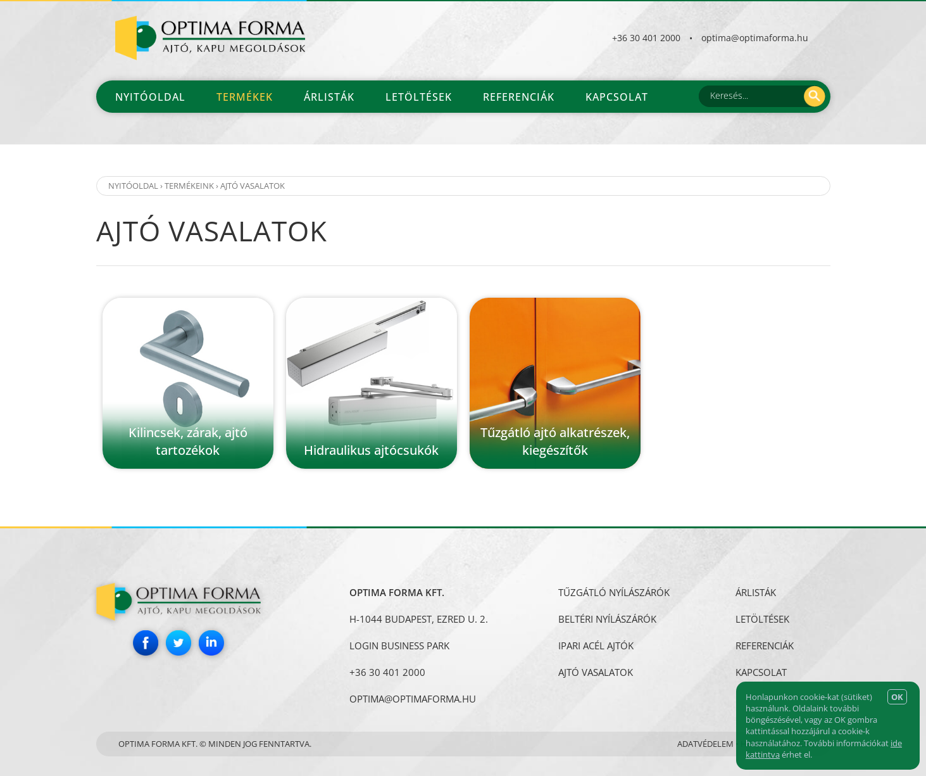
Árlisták (329, 97)
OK (897, 697)
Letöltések (418, 97)
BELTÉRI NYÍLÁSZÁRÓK (607, 619)
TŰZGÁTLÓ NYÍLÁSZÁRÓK (614, 592)
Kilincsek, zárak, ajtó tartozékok (187, 441)
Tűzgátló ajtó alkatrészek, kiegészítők (555, 441)
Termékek (244, 97)
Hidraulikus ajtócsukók (371, 450)
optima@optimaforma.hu (754, 38)
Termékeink (189, 185)
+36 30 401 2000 (646, 38)
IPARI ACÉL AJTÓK (596, 645)
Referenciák (518, 97)
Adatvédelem (705, 743)
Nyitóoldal (150, 97)
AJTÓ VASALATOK (252, 185)
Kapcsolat (616, 97)
